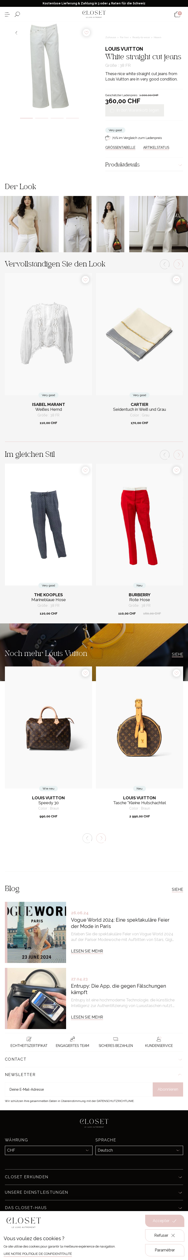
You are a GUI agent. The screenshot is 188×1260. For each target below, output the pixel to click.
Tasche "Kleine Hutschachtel (139, 803)
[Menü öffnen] (7, 14)
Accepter (165, 1220)
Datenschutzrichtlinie (115, 1101)
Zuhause (111, 37)
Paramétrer (165, 1250)
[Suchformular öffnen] (17, 14)
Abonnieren (168, 1089)
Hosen (157, 37)
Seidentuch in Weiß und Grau (139, 409)
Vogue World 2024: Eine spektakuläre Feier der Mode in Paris (120, 923)
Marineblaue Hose (48, 599)
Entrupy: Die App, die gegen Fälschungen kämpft (118, 989)
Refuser (165, 1235)
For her (124, 37)
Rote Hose (139, 599)
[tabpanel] (49, 66)
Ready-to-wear (141, 37)
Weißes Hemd (48, 409)
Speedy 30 (48, 803)
